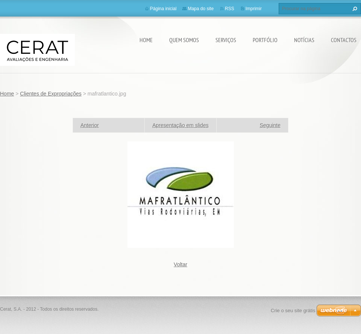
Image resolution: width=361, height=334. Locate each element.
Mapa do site (201, 8)
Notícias (304, 40)
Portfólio (265, 40)
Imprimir (254, 8)
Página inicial (163, 8)
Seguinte (270, 125)
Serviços (225, 40)
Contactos (343, 40)
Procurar (353, 8)
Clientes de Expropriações (50, 94)
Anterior (89, 125)
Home (146, 40)
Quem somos (184, 40)
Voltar (180, 264)
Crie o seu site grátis (293, 310)
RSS (229, 8)
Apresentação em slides (180, 125)
